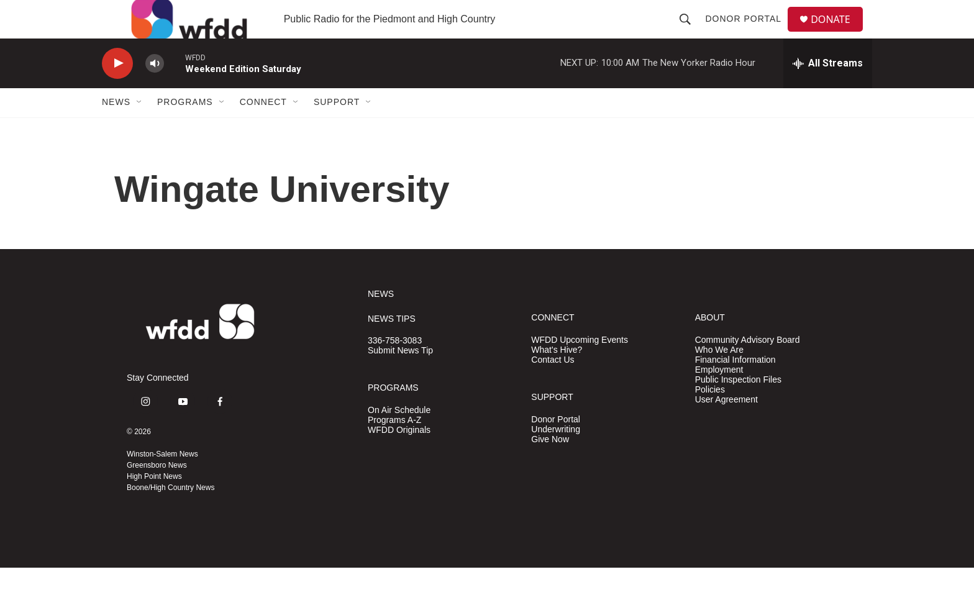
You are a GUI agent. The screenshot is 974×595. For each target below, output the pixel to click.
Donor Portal (748, 32)
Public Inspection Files (738, 406)
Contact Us (552, 386)
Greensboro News (157, 492)
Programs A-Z (394, 447)
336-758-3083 (395, 368)
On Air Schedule (399, 437)
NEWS (381, 320)
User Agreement (726, 426)
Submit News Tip (400, 378)
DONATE (838, 32)
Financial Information (735, 386)
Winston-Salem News (162, 481)
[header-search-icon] (690, 32)
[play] (117, 90)
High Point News (154, 503)
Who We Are (719, 376)
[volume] (154, 90)
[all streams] (827, 90)
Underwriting (555, 456)
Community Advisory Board (747, 366)
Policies (710, 416)
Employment (719, 396)
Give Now (550, 466)
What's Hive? (556, 376)
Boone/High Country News (170, 515)
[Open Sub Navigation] (140, 129)
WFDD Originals (399, 456)
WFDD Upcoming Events (579, 366)
